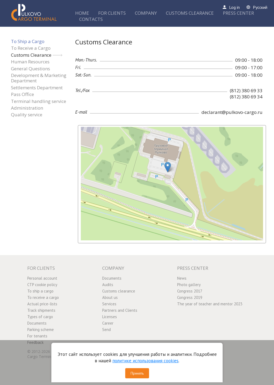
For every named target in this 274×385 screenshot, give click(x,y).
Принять (137, 373)
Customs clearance (118, 291)
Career (107, 323)
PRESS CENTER (238, 13)
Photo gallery (189, 284)
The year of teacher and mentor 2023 (209, 303)
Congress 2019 (189, 297)
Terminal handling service (38, 101)
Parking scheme (40, 329)
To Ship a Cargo (27, 41)
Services (109, 303)
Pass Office (22, 94)
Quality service (26, 114)
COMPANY (146, 13)
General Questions (30, 69)
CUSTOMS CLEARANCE (190, 13)
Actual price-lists (42, 303)
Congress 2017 (189, 291)
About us (110, 297)
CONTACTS (91, 19)
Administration (27, 108)
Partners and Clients (119, 310)
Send (106, 329)
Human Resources (30, 62)
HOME (82, 13)
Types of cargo (40, 316)
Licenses (109, 316)
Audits (107, 284)
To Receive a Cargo (31, 48)
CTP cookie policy (42, 284)
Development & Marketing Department (38, 78)
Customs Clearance (31, 55)
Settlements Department (37, 87)
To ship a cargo (40, 291)
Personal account (42, 278)
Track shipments (41, 310)
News (182, 278)
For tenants (37, 335)
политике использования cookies (145, 361)
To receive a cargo (43, 297)
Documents (37, 323)
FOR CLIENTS (112, 13)
